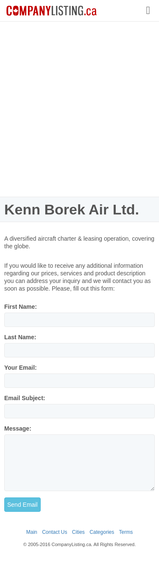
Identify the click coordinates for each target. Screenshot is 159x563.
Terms (126, 532)
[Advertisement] (79, 109)
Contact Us (54, 532)
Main (31, 532)
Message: (17, 428)
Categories (101, 532)
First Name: (20, 306)
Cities (78, 532)
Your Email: (20, 367)
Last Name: (20, 337)
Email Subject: (24, 398)
